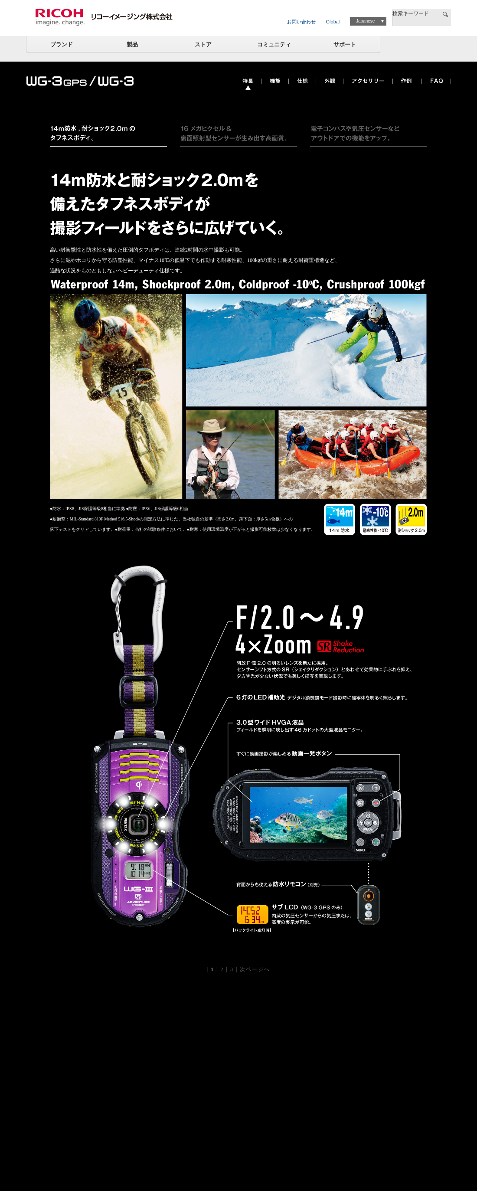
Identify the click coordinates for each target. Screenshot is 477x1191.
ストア (203, 44)
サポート (344, 44)
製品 (132, 44)
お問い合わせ (301, 21)
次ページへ (255, 969)
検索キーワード (410, 13)
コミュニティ (274, 44)
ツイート (376, 104)
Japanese (365, 21)
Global (333, 21)
